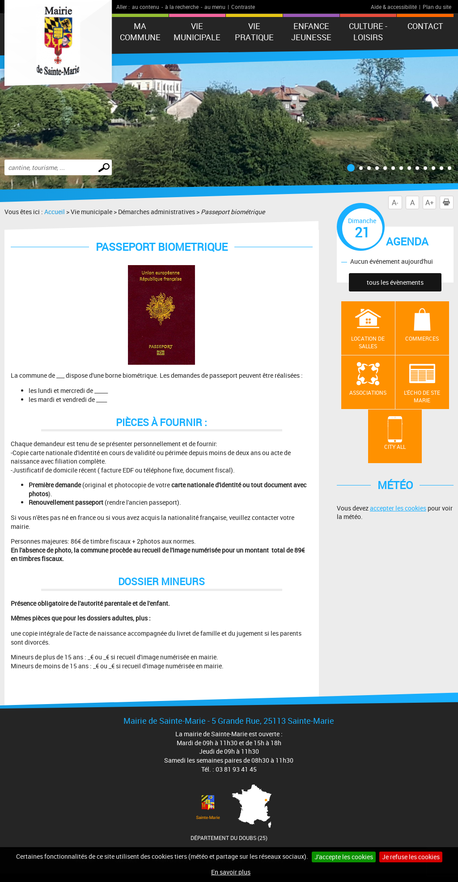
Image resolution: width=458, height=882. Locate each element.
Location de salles (368, 342)
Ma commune (140, 31)
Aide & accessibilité (394, 6)
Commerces (422, 338)
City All (395, 446)
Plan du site (437, 6)
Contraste (243, 6)
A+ (429, 202)
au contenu (145, 6)
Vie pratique (254, 31)
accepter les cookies (398, 508)
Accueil (54, 211)
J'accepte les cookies (343, 856)
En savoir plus (230, 872)
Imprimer (448, 202)
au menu (214, 6)
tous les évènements (395, 282)
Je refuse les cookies (411, 856)
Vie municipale (197, 31)
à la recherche (182, 6)
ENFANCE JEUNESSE (311, 31)
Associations (367, 392)
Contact (425, 26)
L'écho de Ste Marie (422, 396)
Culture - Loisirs (368, 31)
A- (395, 202)
